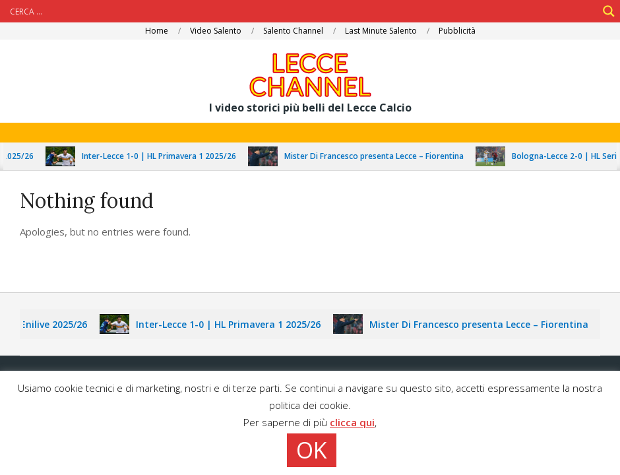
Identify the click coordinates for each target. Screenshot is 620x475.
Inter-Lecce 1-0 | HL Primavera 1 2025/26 (167, 156)
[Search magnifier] (609, 11)
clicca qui (352, 422)
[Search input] (302, 11)
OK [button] (311, 450)
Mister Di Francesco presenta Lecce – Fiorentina (382, 156)
